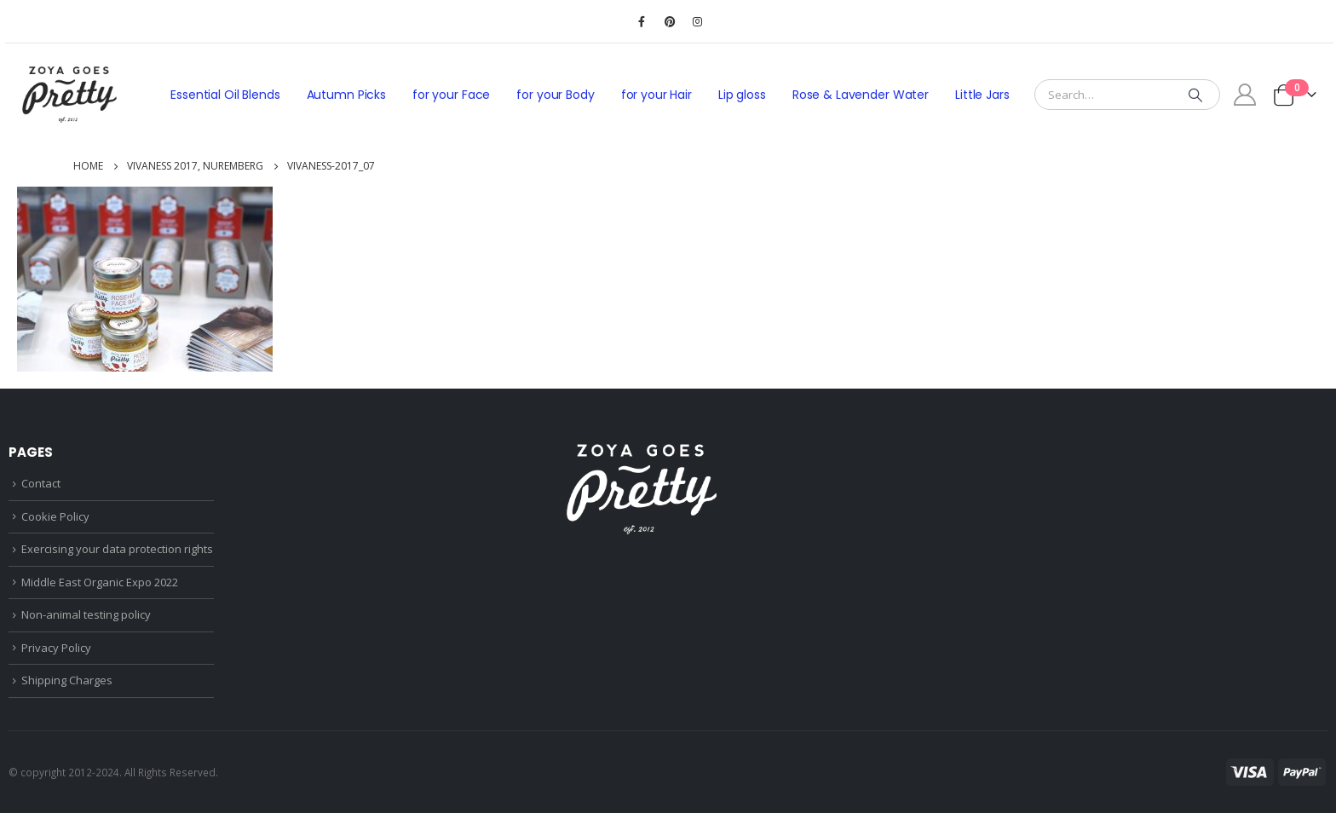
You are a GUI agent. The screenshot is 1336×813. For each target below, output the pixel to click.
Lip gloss (742, 94)
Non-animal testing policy (86, 614)
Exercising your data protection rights (117, 548)
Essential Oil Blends (224, 94)
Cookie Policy (55, 516)
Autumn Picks (346, 94)
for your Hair (656, 94)
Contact (40, 483)
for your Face (451, 94)
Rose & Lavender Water (860, 94)
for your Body (555, 94)
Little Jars (982, 94)
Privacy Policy (56, 647)
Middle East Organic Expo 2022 (99, 582)
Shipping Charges (66, 680)
